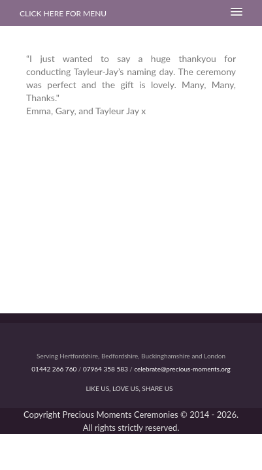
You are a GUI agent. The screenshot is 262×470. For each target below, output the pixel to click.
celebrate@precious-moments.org (182, 369)
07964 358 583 (105, 369)
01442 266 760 (53, 369)
